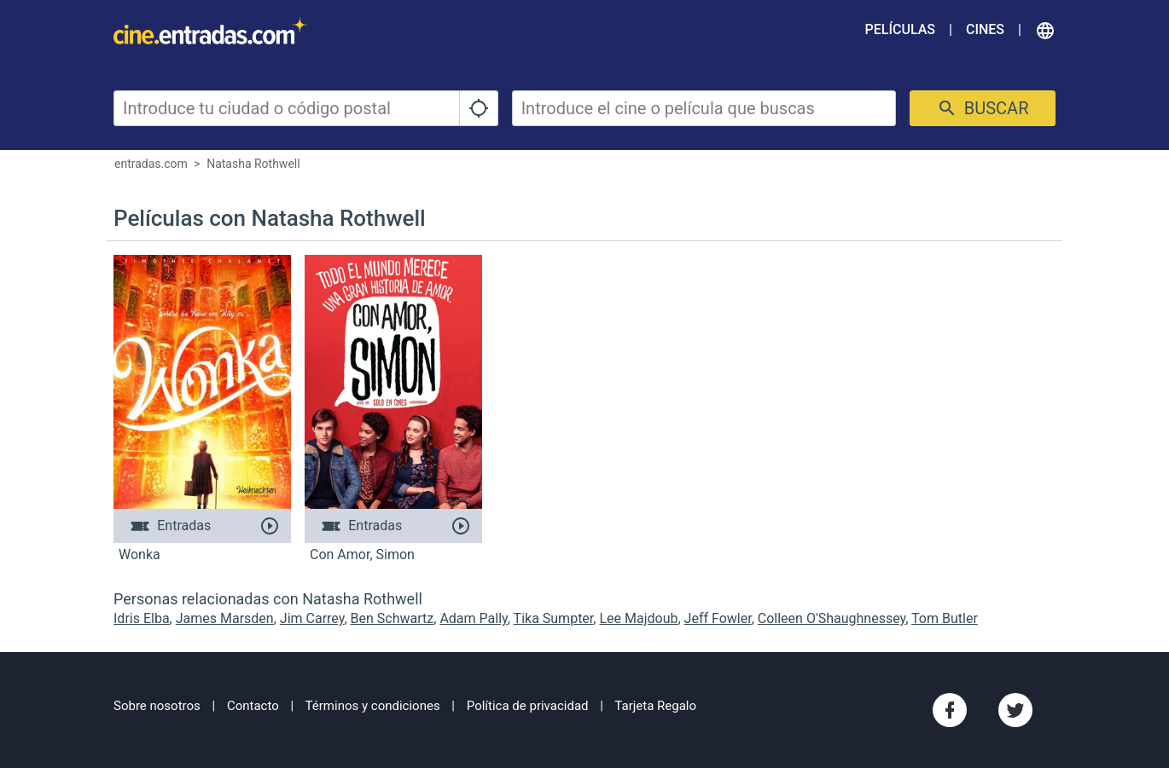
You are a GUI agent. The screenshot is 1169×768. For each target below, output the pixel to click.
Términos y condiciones (372, 705)
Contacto (253, 705)
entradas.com (151, 163)
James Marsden (225, 618)
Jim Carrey (312, 618)
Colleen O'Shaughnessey (831, 618)
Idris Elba (141, 618)
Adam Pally (473, 618)
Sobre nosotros (157, 705)
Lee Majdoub (638, 618)
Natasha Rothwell (253, 163)
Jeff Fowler (718, 618)
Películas (900, 29)
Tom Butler (944, 618)
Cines (985, 29)
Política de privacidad (528, 705)
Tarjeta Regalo (655, 705)
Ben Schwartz (392, 618)
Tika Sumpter (554, 618)
